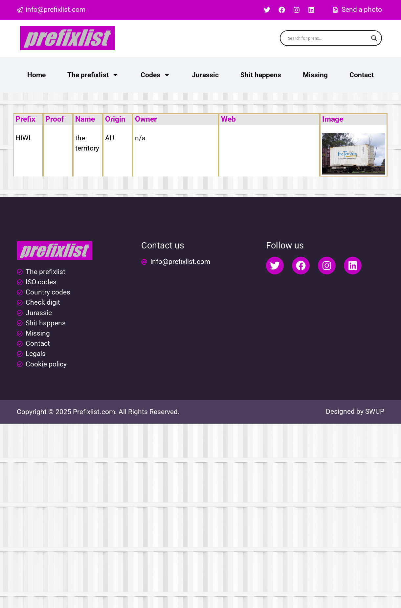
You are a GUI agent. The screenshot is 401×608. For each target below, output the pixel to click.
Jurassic (205, 75)
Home (36, 75)
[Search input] (328, 38)
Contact (361, 75)
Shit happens (260, 75)
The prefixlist (93, 75)
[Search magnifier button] (374, 38)
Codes (155, 75)
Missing (315, 75)
